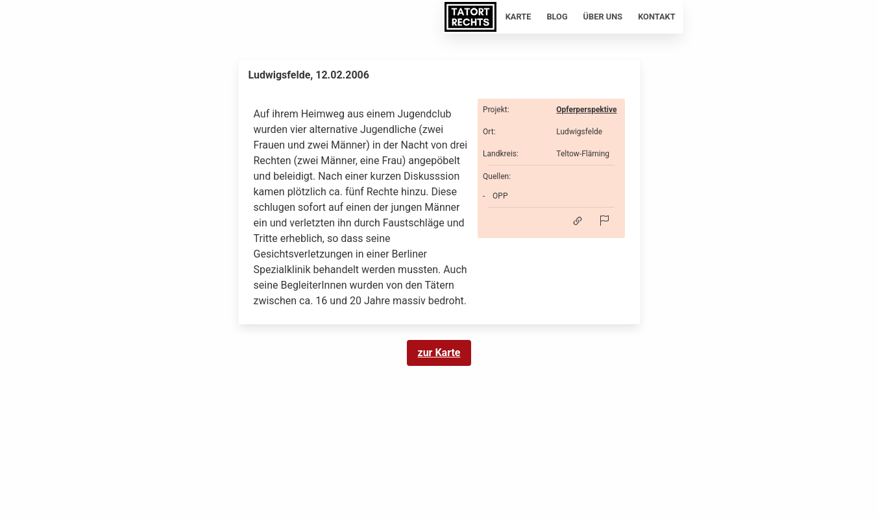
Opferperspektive (586, 109)
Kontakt (657, 16)
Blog (556, 16)
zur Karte (439, 352)
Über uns (603, 16)
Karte (518, 16)
